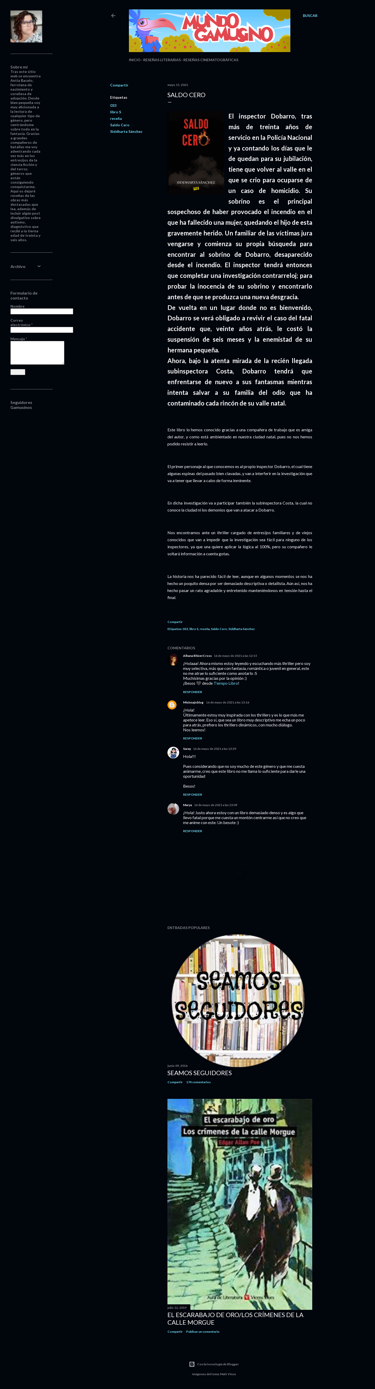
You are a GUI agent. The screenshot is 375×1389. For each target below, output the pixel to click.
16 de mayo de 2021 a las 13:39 (214, 749)
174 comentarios (198, 1082)
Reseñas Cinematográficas (210, 60)
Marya (187, 805)
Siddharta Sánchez (126, 131)
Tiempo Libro (226, 683)
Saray (187, 749)
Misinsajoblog (193, 702)
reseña (116, 118)
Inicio (135, 60)
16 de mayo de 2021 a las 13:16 (227, 702)
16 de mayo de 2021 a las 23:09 (215, 805)
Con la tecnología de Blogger (214, 1364)
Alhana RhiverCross (197, 656)
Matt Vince (228, 1374)
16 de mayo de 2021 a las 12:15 (235, 656)
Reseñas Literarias (162, 60)
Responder (192, 692)
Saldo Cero (119, 125)
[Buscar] (310, 15)
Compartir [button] (119, 85)
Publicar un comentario (203, 1332)
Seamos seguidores (199, 1072)
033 (113, 105)
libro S (115, 112)
